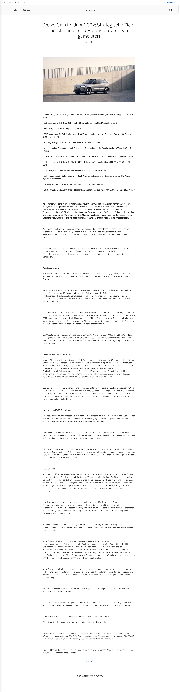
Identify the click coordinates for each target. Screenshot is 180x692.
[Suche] (170, 10)
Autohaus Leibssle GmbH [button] (13, 2)
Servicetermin (169, 2)
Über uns (26, 10)
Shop (16, 10)
